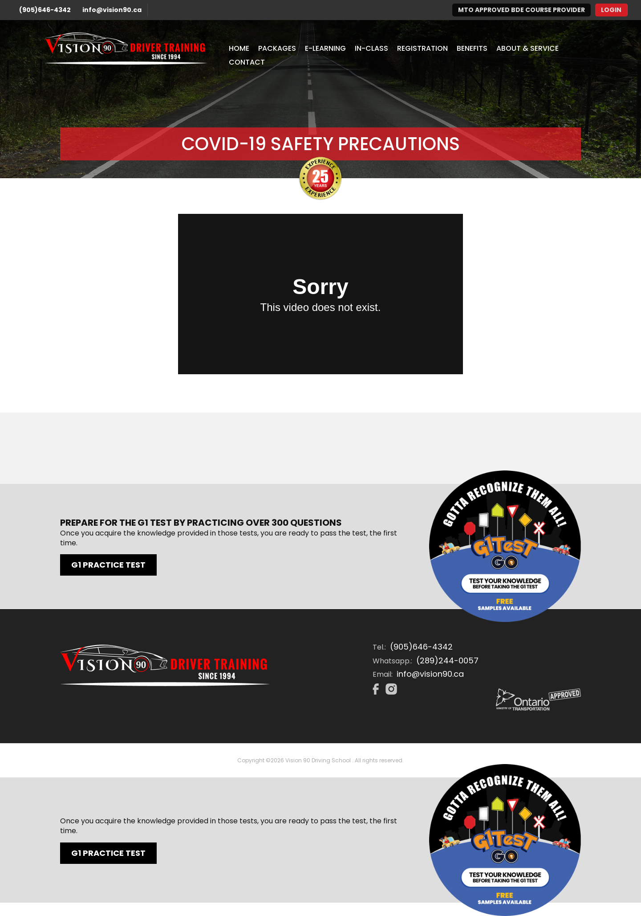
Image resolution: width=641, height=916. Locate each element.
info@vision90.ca (112, 9)
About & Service (527, 48)
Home (239, 48)
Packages (277, 48)
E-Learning (325, 48)
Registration (422, 48)
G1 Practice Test (108, 564)
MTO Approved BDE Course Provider (521, 9)
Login (611, 9)
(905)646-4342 (45, 9)
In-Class (371, 48)
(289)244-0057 (447, 660)
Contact (247, 62)
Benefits (472, 48)
